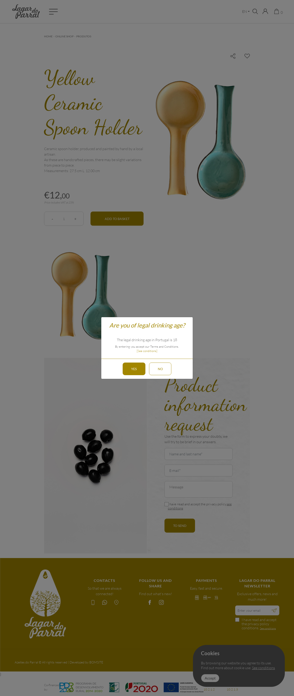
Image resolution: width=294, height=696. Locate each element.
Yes (133, 369)
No (161, 369)
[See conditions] (147, 351)
